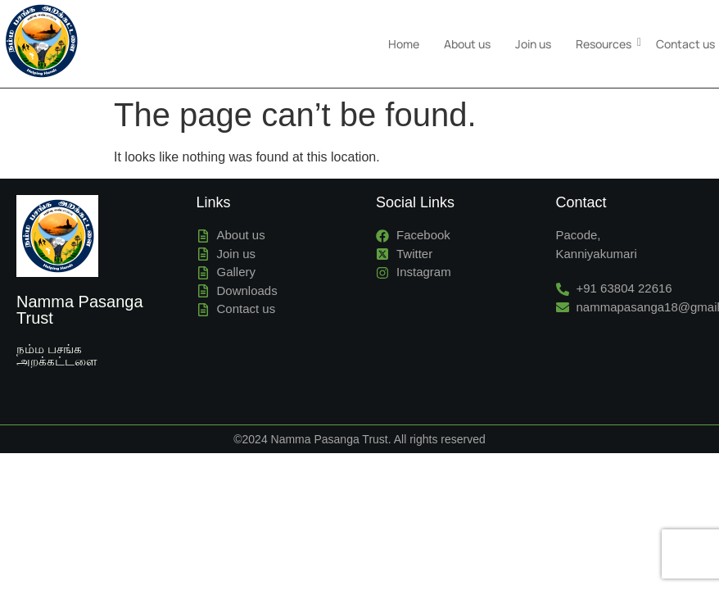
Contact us (685, 35)
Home (403, 35)
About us (467, 35)
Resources (605, 35)
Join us (533, 35)
